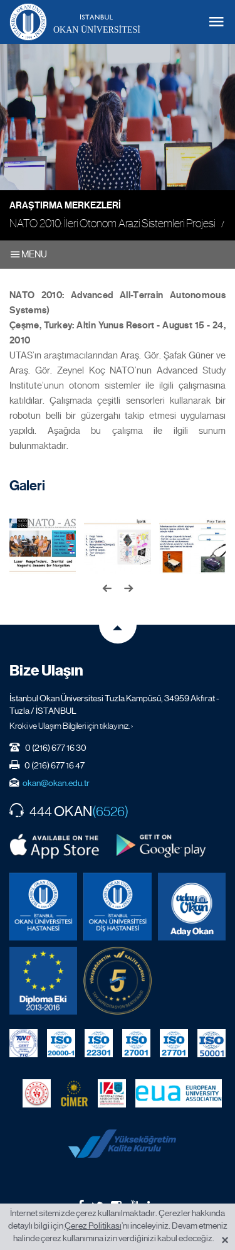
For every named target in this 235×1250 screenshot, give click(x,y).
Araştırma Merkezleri (65, 205)
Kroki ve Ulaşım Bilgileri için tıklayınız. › (71, 726)
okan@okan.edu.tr (56, 783)
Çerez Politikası (93, 1225)
